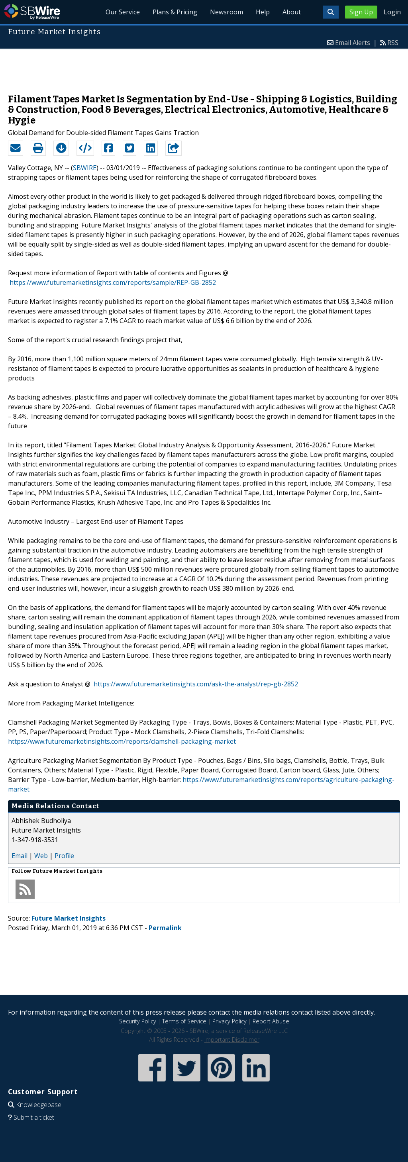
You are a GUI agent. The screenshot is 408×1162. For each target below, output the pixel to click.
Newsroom (226, 12)
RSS (392, 42)
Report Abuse (271, 1021)
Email (19, 855)
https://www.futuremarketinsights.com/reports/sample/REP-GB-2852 (113, 282)
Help (263, 12)
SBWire (32, 12)
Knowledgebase (38, 1104)
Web (41, 855)
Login (392, 12)
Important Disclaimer (231, 1039)
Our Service (123, 12)
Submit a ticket (34, 1117)
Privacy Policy (229, 1021)
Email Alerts (352, 42)
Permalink (165, 927)
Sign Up (361, 12)
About (291, 12)
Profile (64, 855)
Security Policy (137, 1021)
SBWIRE (84, 167)
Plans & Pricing (175, 12)
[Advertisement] (204, 67)
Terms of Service (184, 1021)
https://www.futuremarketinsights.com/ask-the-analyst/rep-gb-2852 (196, 684)
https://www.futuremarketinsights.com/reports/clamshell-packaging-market (122, 741)
